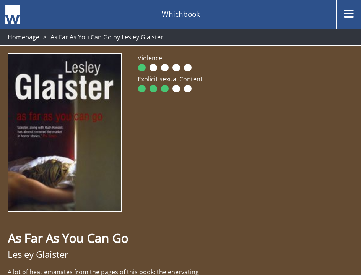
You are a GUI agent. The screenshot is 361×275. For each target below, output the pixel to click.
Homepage (23, 37)
